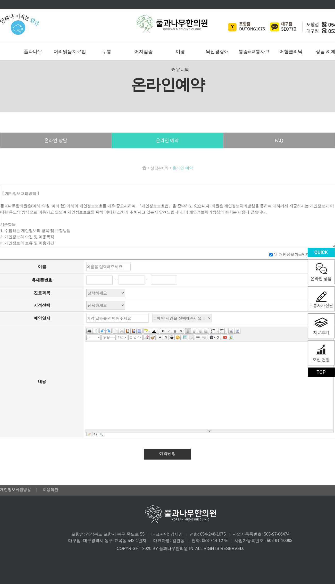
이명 (180, 51)
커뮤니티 (180, 69)
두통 (106, 51)
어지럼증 (143, 51)
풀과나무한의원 (172, 24)
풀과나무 (33, 51)
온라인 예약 (167, 140)
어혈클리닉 (291, 51)
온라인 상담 (55, 140)
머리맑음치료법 (70, 51)
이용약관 (50, 489)
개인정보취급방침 (16, 489)
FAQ (279, 140)
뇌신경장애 (217, 51)
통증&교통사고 (254, 51)
